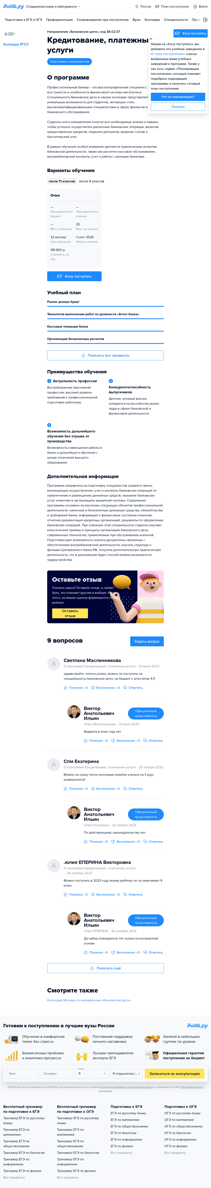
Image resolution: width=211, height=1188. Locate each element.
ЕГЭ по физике (122, 1146)
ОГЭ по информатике (180, 1140)
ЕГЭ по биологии (123, 1133)
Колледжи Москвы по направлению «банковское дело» (89, 1000)
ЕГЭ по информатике (126, 1140)
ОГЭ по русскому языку (182, 1113)
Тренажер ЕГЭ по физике (22, 1171)
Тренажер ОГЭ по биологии (78, 1153)
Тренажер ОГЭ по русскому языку (78, 1120)
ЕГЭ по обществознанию (129, 1126)
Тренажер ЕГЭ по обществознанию (16, 1143)
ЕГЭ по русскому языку (128, 1113)
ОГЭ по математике (179, 1120)
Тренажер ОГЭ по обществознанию (70, 1143)
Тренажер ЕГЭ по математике (16, 1132)
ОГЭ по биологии (177, 1133)
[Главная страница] (13, 6)
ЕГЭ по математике (125, 1120)
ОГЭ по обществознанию (183, 1126)
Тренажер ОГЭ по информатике (70, 1161)
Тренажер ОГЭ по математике (70, 1132)
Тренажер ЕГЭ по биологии (24, 1153)
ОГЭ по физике (176, 1146)
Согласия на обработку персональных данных (126, 1087)
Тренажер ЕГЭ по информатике (16, 1161)
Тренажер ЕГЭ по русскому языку (24, 1120)
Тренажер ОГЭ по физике (76, 1171)
